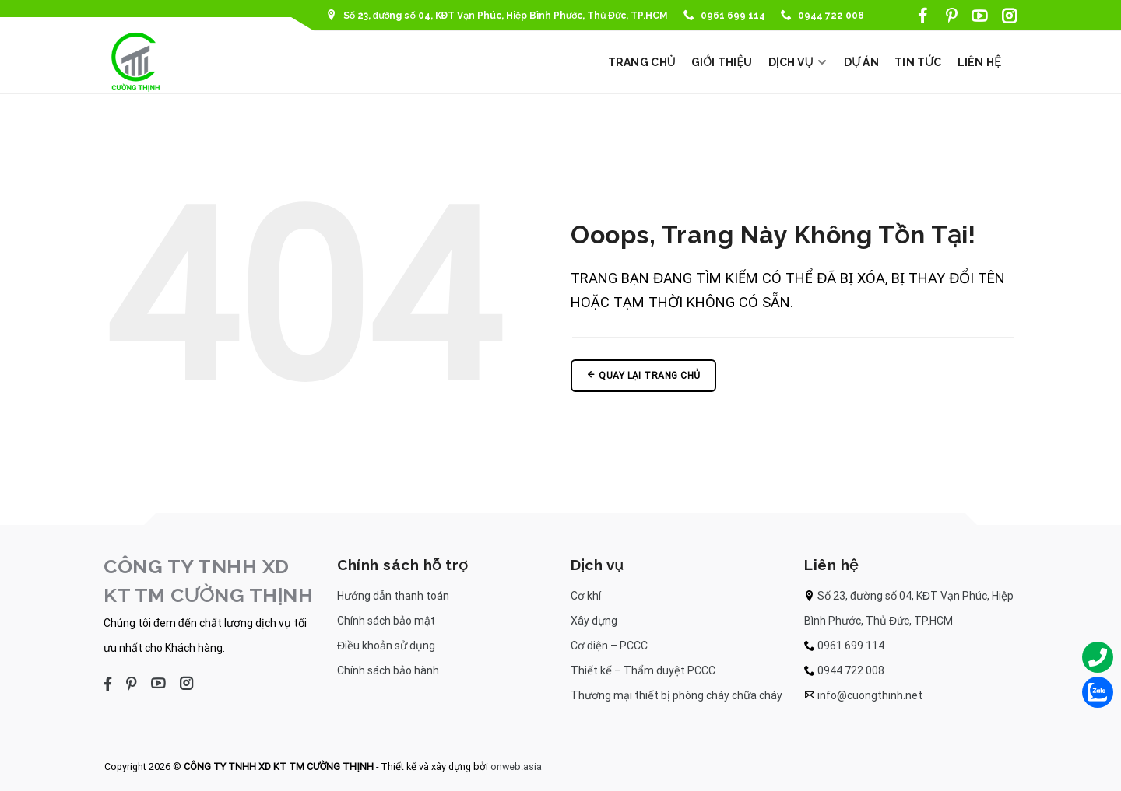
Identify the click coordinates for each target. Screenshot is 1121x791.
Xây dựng (594, 620)
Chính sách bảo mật (386, 620)
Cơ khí (586, 596)
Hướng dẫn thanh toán (393, 596)
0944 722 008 (822, 15)
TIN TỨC (918, 62)
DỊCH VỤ (798, 62)
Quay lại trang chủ (643, 375)
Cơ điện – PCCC (609, 645)
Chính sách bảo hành (388, 670)
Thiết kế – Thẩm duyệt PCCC (643, 670)
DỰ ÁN (861, 62)
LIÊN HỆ (980, 62)
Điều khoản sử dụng (386, 645)
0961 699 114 (724, 15)
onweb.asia (516, 766)
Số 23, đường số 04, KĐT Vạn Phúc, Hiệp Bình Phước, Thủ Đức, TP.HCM (497, 15)
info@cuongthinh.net (869, 695)
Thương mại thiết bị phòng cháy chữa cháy (676, 695)
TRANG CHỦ (642, 62)
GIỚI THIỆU (722, 62)
